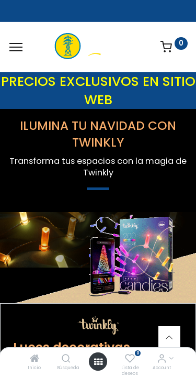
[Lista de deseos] (130, 359)
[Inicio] (34, 359)
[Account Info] (162, 359)
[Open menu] (98, 362)
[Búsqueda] (66, 359)
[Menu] (16, 47)
